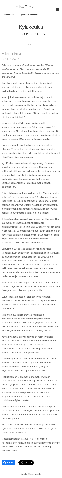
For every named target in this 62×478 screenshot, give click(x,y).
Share (8, 462)
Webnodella (34, 474)
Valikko (57, 9)
